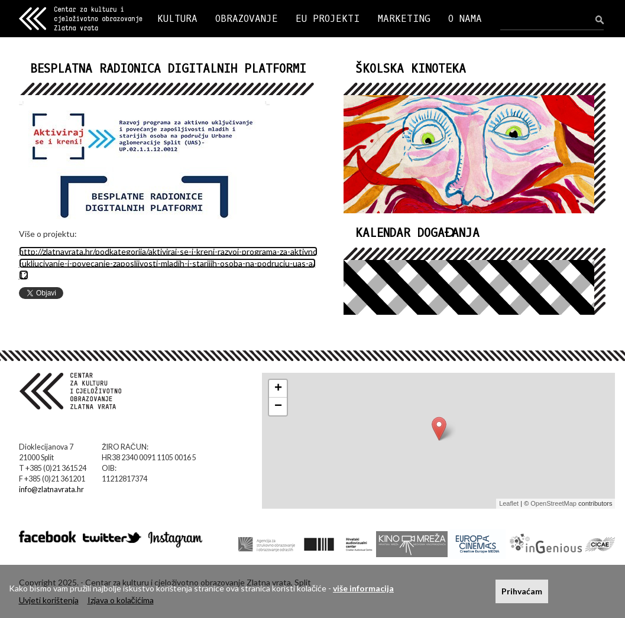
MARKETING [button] (404, 18)
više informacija (363, 588)
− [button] (278, 406)
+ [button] (278, 389)
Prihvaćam (521, 591)
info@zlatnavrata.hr (51, 489)
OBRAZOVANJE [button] (246, 18)
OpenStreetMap (553, 503)
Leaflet (509, 503)
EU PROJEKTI (328, 18)
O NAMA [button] (465, 18)
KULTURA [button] (177, 18)
